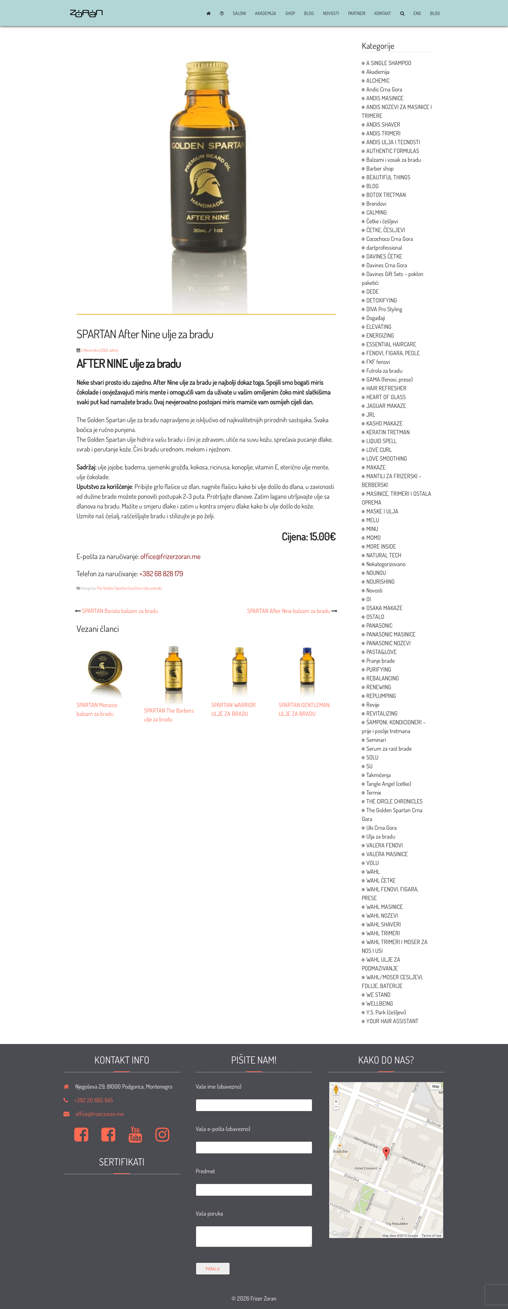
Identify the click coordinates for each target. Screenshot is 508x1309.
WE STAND (378, 994)
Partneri (356, 13)
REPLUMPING (381, 695)
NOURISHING (380, 581)
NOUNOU (376, 572)
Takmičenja (378, 774)
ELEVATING (378, 326)
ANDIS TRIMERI (383, 133)
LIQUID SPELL (381, 440)
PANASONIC (379, 625)
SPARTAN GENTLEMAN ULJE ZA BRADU (307, 704)
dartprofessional (384, 247)
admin (114, 350)
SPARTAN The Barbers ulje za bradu (172, 710)
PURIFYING (378, 669)
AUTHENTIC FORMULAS (392, 150)
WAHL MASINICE (384, 906)
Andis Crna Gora (384, 89)
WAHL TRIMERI (383, 933)
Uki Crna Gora (381, 827)
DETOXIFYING (381, 300)
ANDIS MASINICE (384, 98)
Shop (290, 13)
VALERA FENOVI (384, 845)
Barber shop (380, 168)
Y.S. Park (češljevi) (386, 1012)
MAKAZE (376, 467)
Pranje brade (380, 660)
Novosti (331, 13)
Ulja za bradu (152, 588)
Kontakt (382, 13)
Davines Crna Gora (386, 265)
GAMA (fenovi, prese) (389, 379)
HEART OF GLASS (386, 396)
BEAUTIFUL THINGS (388, 177)
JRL (370, 414)
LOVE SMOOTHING (386, 458)
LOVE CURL (379, 449)
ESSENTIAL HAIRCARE (391, 344)
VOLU (372, 862)
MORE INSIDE (381, 546)
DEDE (372, 291)
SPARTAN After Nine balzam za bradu (288, 610)
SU (369, 766)
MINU (372, 528)
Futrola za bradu (384, 370)
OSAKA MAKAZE (384, 607)
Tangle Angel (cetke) (388, 783)
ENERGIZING (380, 335)
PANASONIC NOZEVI (388, 643)
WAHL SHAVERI (383, 924)
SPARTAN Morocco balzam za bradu (105, 704)
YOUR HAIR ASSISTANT (392, 1020)
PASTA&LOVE (381, 651)
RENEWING (378, 686)
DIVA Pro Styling (384, 309)
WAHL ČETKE (381, 880)
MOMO (373, 537)
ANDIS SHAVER (383, 124)
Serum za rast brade (389, 748)
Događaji (375, 317)
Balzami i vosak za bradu (393, 159)
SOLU (372, 757)
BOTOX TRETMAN (386, 194)
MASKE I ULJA (382, 511)
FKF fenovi (378, 361)
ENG (417, 13)
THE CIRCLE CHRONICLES (394, 801)
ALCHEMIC (377, 80)
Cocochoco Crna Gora (389, 238)
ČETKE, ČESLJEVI (385, 229)
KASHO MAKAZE (384, 423)
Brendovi (376, 203)
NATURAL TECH (383, 555)
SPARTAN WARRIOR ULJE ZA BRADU (239, 704)
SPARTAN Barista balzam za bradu (120, 610)
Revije (372, 704)
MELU (372, 519)
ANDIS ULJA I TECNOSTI (393, 142)
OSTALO (375, 616)
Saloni (239, 13)
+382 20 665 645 (93, 1100)
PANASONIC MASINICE (391, 634)
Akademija (265, 13)
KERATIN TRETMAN (388, 432)
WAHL (373, 871)
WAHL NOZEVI (382, 915)
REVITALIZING (382, 713)
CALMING (376, 212)
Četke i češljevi (382, 221)
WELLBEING (379, 1003)
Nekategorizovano (385, 563)
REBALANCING (382, 678)
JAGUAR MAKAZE (386, 405)
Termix (373, 792)
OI (368, 599)
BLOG (309, 13)
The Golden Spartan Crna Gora (119, 588)
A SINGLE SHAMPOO (388, 62)
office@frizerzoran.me (100, 1113)
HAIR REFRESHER (386, 388)
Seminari (376, 739)
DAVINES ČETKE (384, 256)
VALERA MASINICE (387, 853)
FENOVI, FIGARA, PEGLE (393, 352)
